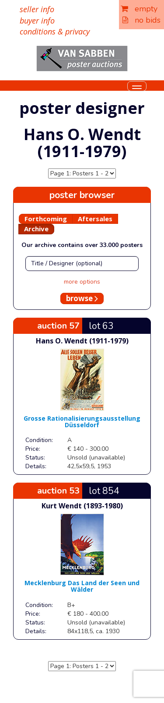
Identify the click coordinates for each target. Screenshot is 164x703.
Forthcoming (45, 218)
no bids (141, 20)
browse (82, 298)
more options (82, 282)
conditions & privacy (55, 31)
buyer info (37, 20)
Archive (36, 228)
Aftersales (95, 218)
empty (139, 8)
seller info (37, 9)
